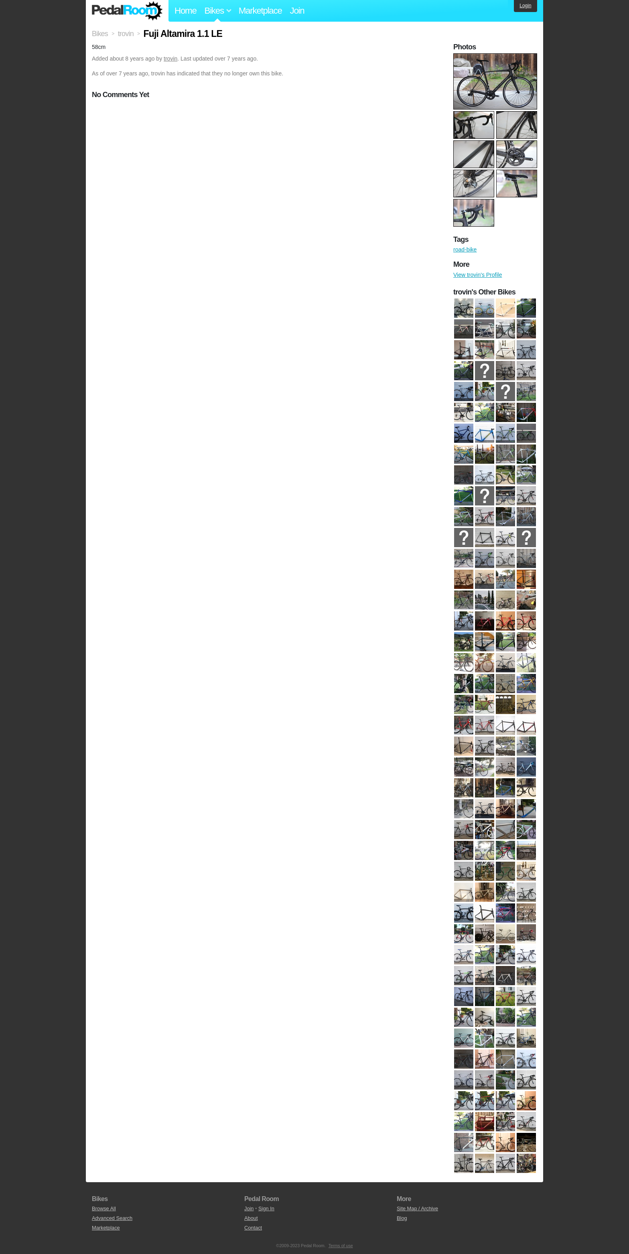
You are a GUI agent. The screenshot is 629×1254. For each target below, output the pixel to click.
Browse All (104, 1208)
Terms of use (341, 1245)
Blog (402, 1218)
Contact (253, 1228)
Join (297, 11)
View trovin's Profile (477, 275)
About (251, 1218)
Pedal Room (127, 10)
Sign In (266, 1208)
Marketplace (260, 11)
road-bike (465, 249)
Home (185, 11)
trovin (170, 58)
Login (525, 5)
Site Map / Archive (417, 1208)
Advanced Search (112, 1218)
